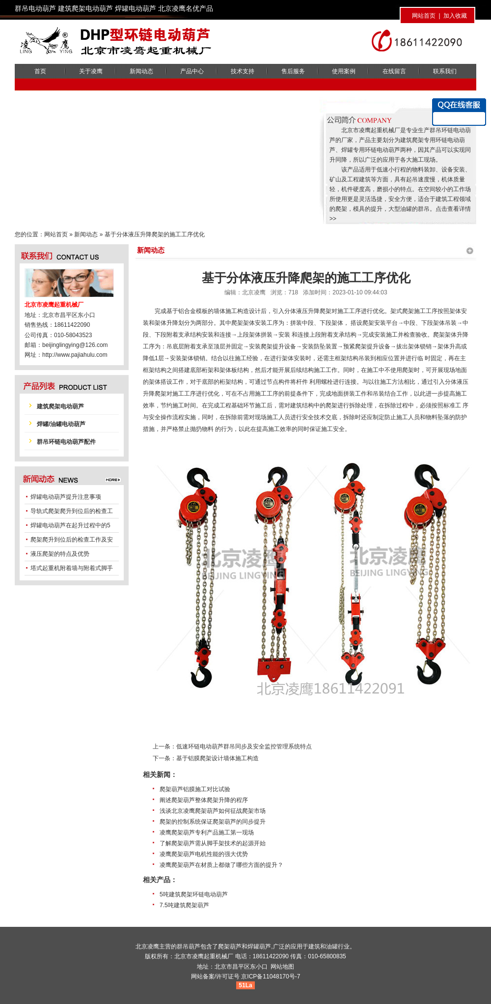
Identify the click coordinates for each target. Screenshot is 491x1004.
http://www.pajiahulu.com (75, 354)
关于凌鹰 (91, 71)
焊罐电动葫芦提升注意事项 (65, 496)
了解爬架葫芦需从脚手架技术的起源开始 (213, 843)
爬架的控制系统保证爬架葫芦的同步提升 (213, 821)
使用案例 (343, 71)
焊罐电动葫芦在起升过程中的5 (70, 525)
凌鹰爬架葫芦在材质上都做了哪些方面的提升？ (221, 864)
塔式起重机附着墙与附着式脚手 (71, 568)
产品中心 (192, 71)
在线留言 (394, 71)
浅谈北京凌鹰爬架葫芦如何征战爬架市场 (213, 810)
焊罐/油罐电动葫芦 (61, 424)
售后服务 (293, 71)
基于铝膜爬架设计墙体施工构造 (217, 758)
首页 (40, 71)
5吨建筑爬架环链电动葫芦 (194, 894)
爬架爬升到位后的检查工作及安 (71, 539)
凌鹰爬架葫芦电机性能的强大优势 (204, 854)
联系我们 (445, 71)
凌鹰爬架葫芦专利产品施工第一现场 (207, 832)
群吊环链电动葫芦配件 (66, 441)
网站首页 (424, 15)
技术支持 (242, 71)
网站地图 (282, 966)
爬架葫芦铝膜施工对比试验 (195, 789)
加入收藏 (455, 15)
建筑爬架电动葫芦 (60, 406)
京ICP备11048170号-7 (270, 976)
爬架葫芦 (230, 946)
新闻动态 (141, 71)
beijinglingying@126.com (75, 345)
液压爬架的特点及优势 (59, 553)
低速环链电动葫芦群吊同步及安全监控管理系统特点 (244, 746)
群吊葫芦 (188, 946)
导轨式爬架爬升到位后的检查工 (71, 511)
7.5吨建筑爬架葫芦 (184, 905)
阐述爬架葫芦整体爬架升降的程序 (204, 800)
